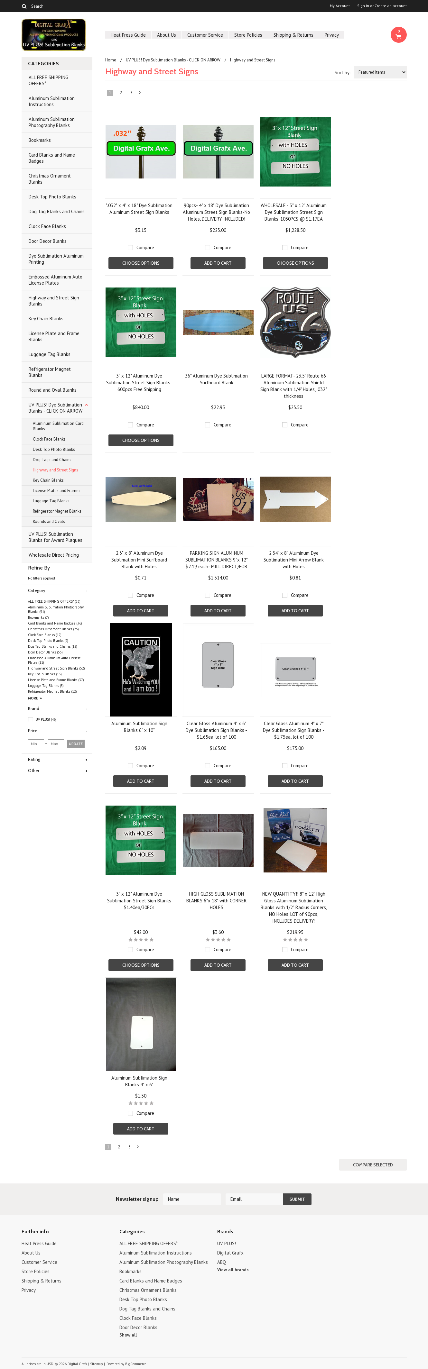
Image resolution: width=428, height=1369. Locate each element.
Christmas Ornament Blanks (50, 179)
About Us (166, 35)
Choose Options (141, 263)
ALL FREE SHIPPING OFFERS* (48, 80)
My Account (340, 6)
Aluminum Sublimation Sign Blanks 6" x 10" (139, 726)
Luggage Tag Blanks (49, 354)
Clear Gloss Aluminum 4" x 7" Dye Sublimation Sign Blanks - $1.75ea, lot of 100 (293, 730)
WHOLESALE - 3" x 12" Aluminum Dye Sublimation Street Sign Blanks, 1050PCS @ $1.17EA (294, 212)
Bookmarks (40, 140)
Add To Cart (218, 263)
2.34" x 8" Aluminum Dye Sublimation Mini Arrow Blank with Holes (294, 560)
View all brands (233, 1270)
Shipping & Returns (293, 35)
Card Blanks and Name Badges (52, 158)
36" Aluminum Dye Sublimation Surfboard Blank (216, 379)
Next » (140, 94)
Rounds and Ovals (49, 521)
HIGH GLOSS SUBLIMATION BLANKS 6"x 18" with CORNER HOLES (216, 900)
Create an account (391, 6)
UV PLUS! (42, 719)
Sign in (363, 6)
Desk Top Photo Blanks (52, 197)
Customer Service (205, 35)
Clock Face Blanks (47, 226)
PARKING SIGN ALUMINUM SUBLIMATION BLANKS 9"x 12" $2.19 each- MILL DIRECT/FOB (216, 560)
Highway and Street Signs (55, 470)
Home (110, 60)
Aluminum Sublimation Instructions (52, 101)
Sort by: (343, 72)
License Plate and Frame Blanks (54, 336)
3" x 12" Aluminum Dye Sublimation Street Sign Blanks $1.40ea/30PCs (139, 900)
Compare (145, 247)
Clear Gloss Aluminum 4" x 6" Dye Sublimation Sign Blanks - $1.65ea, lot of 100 (216, 730)
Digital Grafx (230, 1253)
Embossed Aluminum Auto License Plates (55, 280)
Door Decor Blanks (48, 241)
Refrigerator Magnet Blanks (50, 372)
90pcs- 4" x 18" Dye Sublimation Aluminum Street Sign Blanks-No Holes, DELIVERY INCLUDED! (216, 212)
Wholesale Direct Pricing (54, 555)
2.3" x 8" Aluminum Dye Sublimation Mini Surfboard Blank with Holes (139, 560)
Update (76, 744)
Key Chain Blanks (46, 318)
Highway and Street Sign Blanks (54, 301)
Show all (128, 1335)
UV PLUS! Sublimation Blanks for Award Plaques (55, 537)
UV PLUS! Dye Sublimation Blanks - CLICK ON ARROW (55, 408)
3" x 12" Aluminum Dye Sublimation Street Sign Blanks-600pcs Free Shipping (139, 382)
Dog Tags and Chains (52, 459)
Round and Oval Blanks (53, 390)
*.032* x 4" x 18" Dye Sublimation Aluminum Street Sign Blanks (139, 208)
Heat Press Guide (128, 35)
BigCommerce (135, 1364)
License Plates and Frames (56, 490)
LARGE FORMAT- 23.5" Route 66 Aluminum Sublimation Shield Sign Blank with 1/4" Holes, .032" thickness (293, 386)
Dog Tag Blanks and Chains (57, 211)
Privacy (332, 35)
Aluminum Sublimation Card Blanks (58, 426)
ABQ (221, 1262)
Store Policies (248, 35)
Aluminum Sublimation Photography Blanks (52, 122)
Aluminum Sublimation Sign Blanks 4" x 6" (139, 1081)
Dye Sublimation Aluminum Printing (56, 259)
